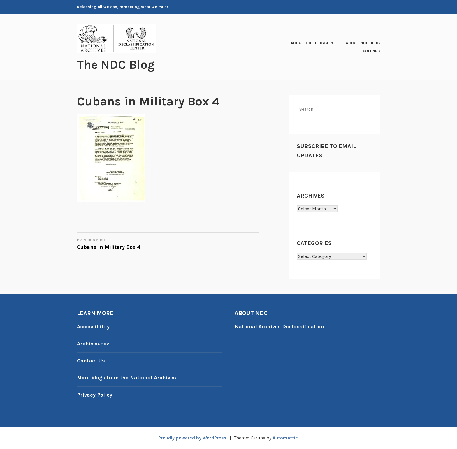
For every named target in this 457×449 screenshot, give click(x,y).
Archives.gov (93, 343)
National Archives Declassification (279, 326)
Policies (371, 51)
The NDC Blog (116, 64)
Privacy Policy (94, 395)
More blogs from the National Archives (126, 377)
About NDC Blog (363, 43)
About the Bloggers (313, 43)
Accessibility (93, 326)
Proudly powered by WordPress (192, 438)
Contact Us (91, 361)
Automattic (285, 438)
